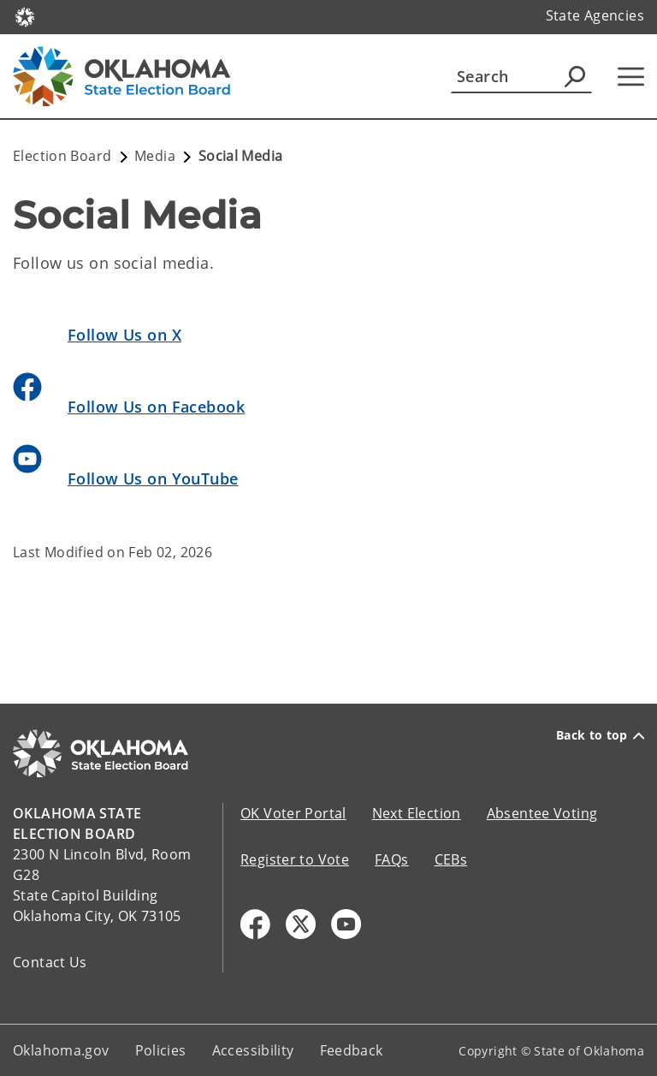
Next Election (416, 813)
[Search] (521, 76)
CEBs (451, 859)
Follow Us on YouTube (153, 478)
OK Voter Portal (293, 813)
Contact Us (50, 962)
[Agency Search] (575, 76)
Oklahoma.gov (61, 1050)
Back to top (600, 735)
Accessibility (253, 1050)
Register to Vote (294, 859)
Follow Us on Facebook (156, 406)
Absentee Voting (542, 813)
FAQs (392, 859)
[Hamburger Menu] (631, 76)
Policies (160, 1050)
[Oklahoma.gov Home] (25, 16)
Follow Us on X (124, 334)
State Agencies (595, 15)
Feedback (351, 1050)
